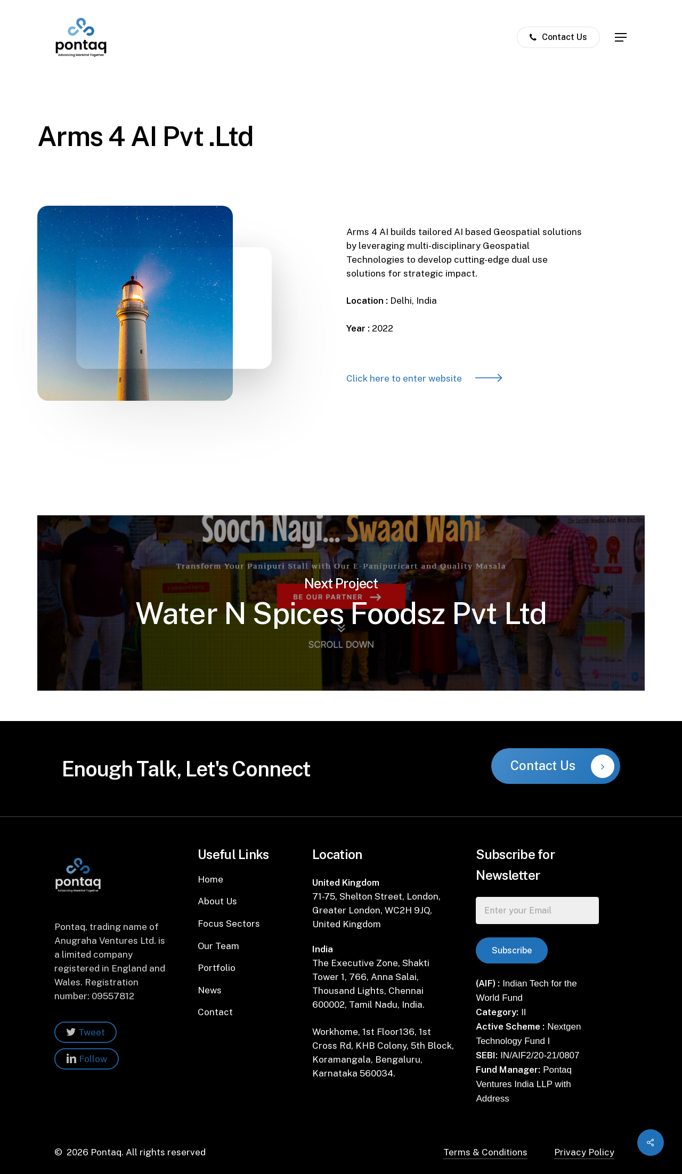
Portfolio (217, 967)
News (210, 990)
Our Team (218, 946)
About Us (217, 901)
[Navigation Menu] (621, 37)
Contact (215, 1012)
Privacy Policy (584, 1152)
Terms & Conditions (485, 1152)
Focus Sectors (229, 923)
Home (210, 879)
